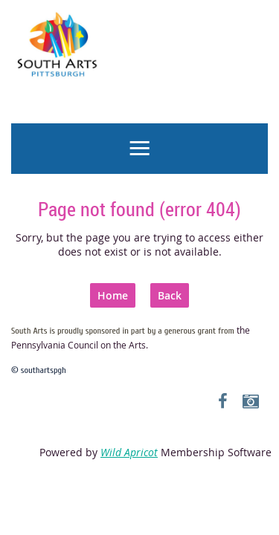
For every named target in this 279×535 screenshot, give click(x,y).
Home (112, 295)
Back (170, 295)
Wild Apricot (129, 452)
